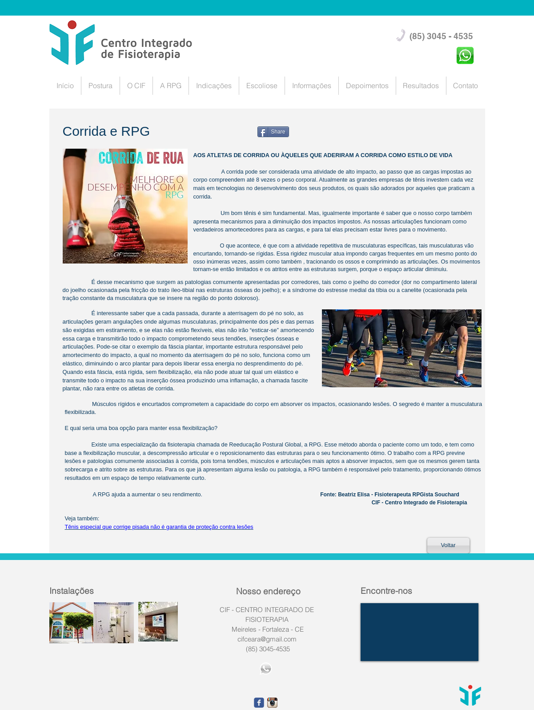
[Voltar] (448, 545)
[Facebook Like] (209, 145)
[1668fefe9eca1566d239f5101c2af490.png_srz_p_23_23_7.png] (272, 703)
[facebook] (259, 703)
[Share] (273, 131)
